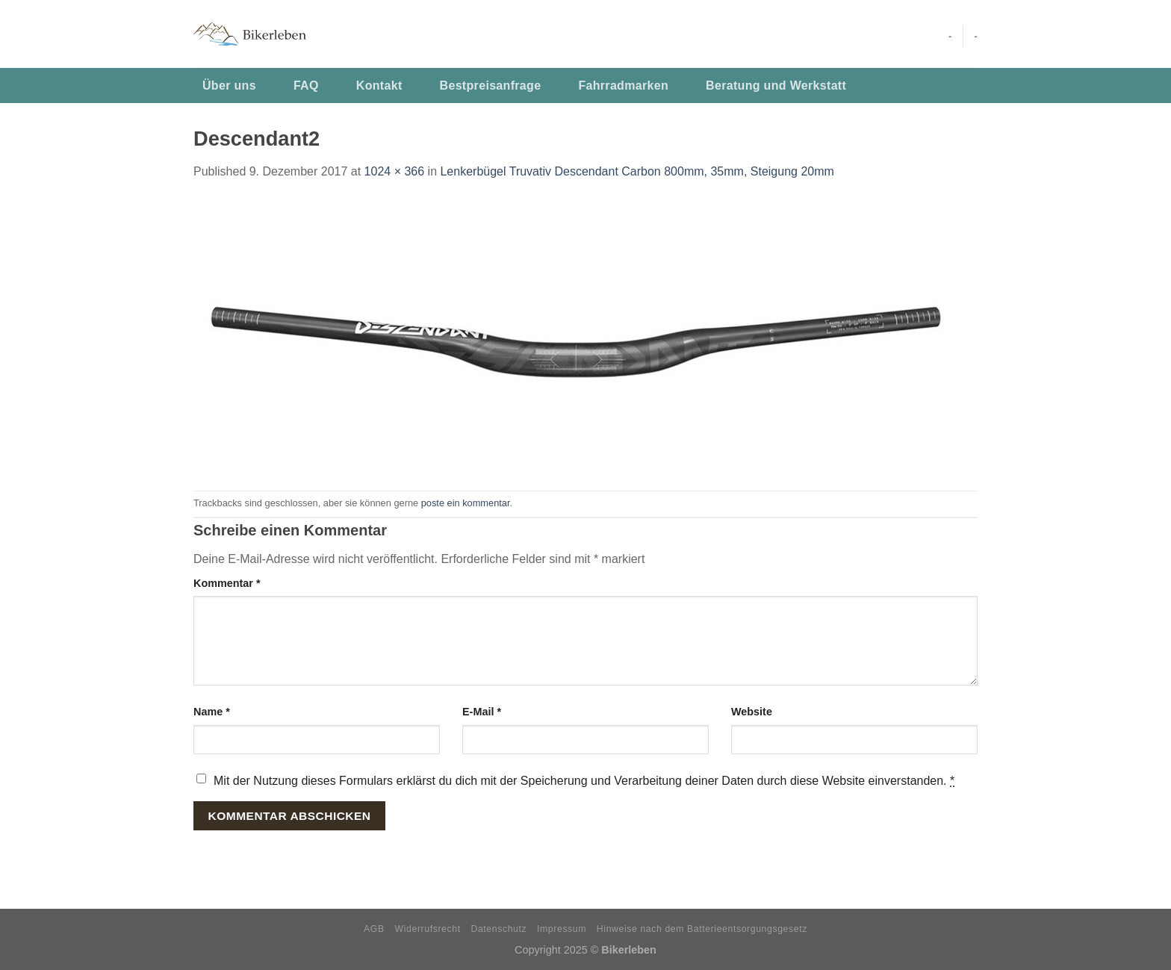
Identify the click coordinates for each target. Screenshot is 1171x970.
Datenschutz (499, 929)
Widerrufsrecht (428, 929)
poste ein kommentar (465, 503)
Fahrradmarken (623, 85)
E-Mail (481, 712)
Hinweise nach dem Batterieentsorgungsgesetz (702, 929)
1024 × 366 (394, 171)
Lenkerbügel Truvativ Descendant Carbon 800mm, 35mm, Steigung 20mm (636, 171)
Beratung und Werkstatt (776, 85)
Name (211, 712)
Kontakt (379, 85)
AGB (374, 929)
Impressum (561, 929)
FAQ (306, 85)
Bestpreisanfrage (490, 85)
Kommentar (227, 583)
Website (751, 712)
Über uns (229, 85)
